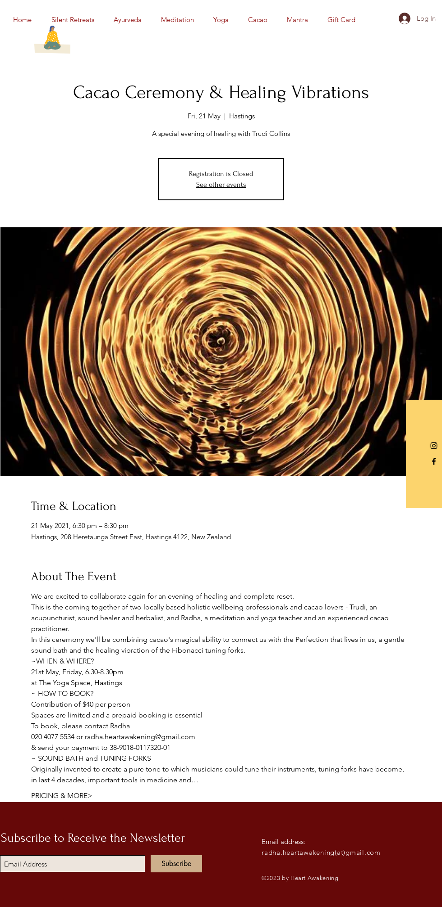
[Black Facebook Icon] (433, 461)
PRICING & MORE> (61, 795)
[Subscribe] (176, 863)
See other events (221, 184)
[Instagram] (433, 445)
